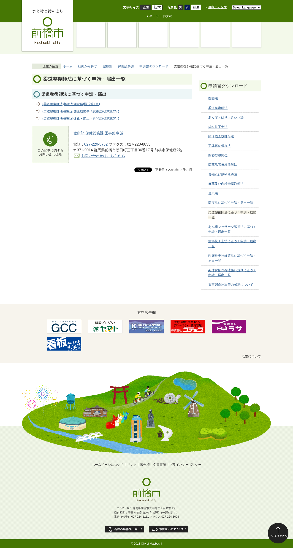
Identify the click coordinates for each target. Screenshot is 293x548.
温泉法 (213, 193)
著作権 (145, 464)
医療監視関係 (218, 155)
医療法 (213, 98)
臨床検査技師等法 (221, 136)
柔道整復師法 (218, 108)
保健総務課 (126, 66)
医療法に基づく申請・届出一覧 (230, 203)
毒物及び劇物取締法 (222, 174)
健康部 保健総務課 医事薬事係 (98, 133)
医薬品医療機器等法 (222, 165)
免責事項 (159, 464)
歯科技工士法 (218, 127)
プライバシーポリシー (185, 464)
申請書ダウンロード (153, 66)
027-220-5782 (96, 144)
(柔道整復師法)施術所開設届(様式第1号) (71, 104)
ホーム (68, 66)
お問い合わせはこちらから (103, 156)
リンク (132, 464)
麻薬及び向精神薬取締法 (226, 184)
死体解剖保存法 (219, 146)
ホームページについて (108, 464)
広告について (251, 356)
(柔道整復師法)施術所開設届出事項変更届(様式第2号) (80, 111)
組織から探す (217, 7)
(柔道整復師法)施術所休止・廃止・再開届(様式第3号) (80, 118)
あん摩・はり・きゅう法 (226, 117)
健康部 (107, 66)
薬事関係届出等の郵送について (230, 284)
